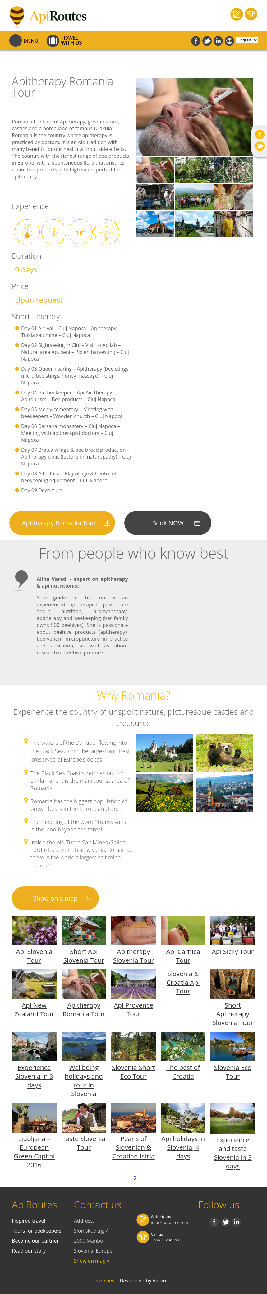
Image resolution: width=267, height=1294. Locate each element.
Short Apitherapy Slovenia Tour (232, 1014)
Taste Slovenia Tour (83, 1143)
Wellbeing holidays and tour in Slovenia (84, 1080)
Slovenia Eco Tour (232, 1071)
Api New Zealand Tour (34, 1009)
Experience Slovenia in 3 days (34, 1076)
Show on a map (55, 898)
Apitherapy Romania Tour (59, 523)
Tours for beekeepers (36, 1230)
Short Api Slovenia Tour (83, 955)
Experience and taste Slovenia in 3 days (233, 1152)
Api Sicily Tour (233, 951)
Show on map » (91, 1260)
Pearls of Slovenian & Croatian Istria (133, 1147)
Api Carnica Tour (183, 955)
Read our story (29, 1250)
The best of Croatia (183, 1071)
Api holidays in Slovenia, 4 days (183, 1147)
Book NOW (168, 523)
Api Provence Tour (133, 1009)
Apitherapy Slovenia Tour (133, 955)
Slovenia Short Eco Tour (133, 1071)
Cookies (105, 1280)
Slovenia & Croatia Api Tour (183, 982)
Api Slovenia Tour (34, 955)
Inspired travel (28, 1220)
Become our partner (35, 1240)
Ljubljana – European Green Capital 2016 (34, 1151)
